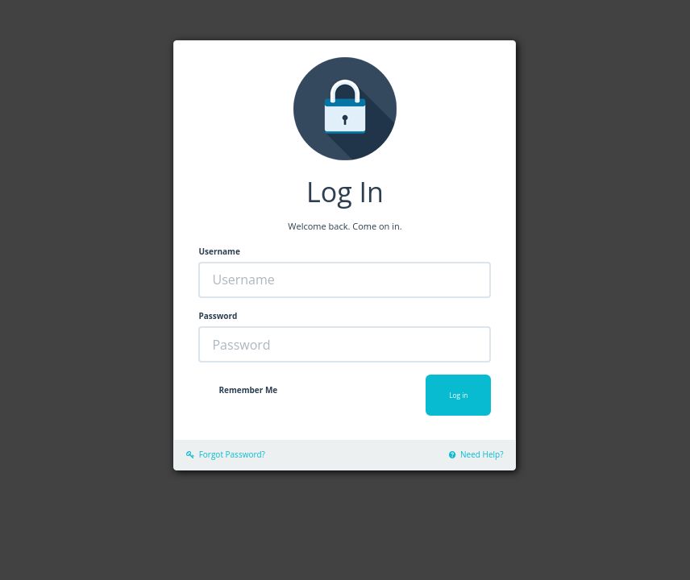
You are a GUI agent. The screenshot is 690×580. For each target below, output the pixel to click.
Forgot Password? (225, 454)
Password (217, 315)
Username (218, 251)
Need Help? (476, 454)
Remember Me (247, 390)
